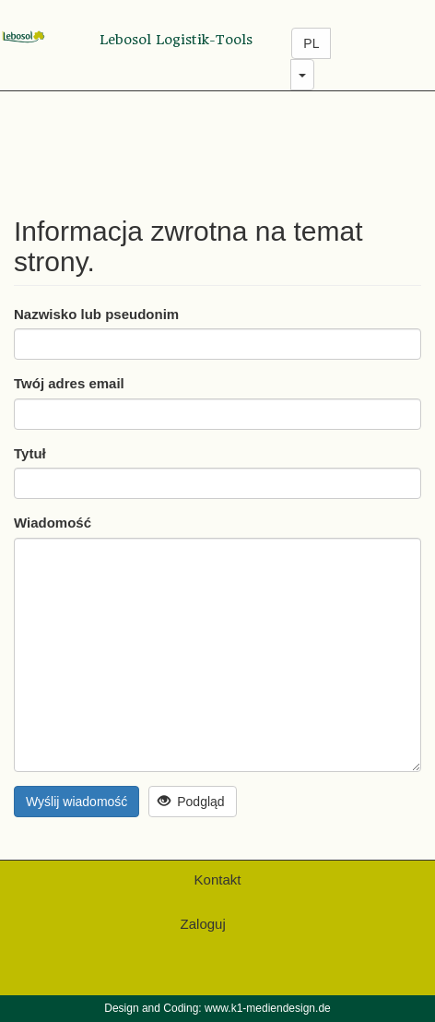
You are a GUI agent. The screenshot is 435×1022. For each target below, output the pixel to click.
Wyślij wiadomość (76, 801)
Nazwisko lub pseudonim (96, 314)
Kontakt (217, 879)
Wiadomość (52, 522)
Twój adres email (69, 383)
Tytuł (30, 453)
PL (311, 43)
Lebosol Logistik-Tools (176, 39)
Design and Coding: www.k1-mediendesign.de (217, 1008)
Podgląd (191, 801)
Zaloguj (203, 924)
